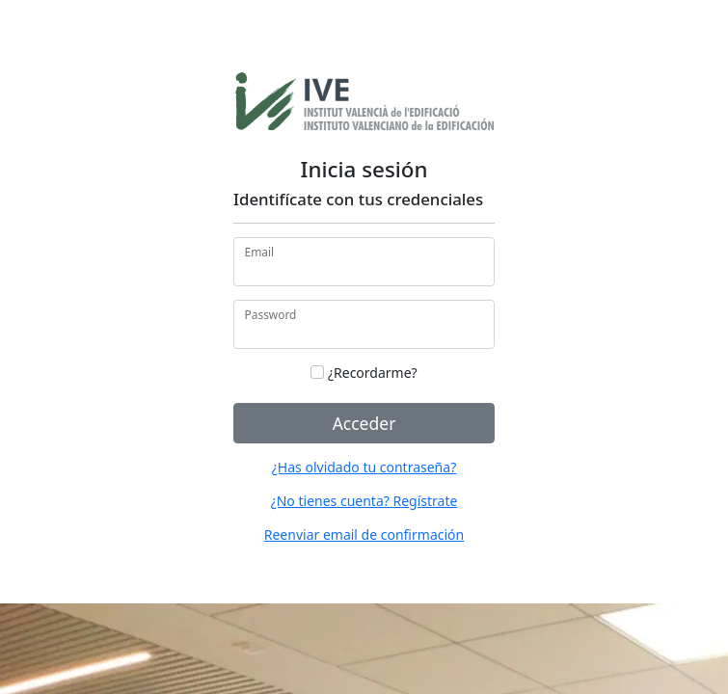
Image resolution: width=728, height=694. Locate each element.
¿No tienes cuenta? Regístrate (364, 501)
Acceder (364, 423)
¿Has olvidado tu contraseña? (364, 467)
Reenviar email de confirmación (364, 534)
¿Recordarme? (363, 372)
